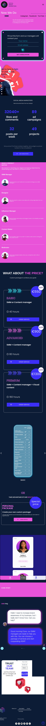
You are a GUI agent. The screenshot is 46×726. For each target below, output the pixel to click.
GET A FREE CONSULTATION (24, 674)
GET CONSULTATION (23, 54)
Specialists (21, 708)
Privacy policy (21, 719)
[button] (23, 154)
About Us (14, 708)
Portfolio (21, 711)
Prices (28, 708)
